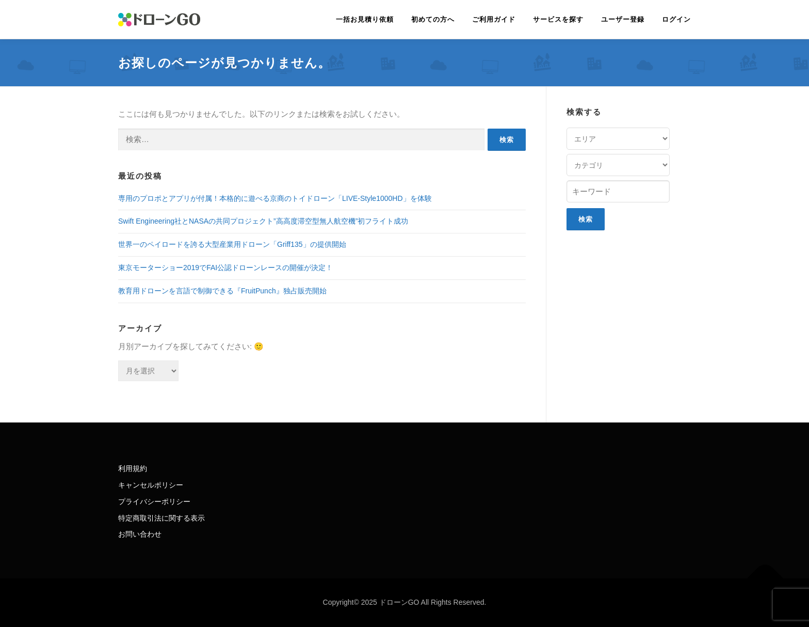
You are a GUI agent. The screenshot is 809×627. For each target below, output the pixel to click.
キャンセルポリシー (150, 485)
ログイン (676, 19)
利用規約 (132, 468)
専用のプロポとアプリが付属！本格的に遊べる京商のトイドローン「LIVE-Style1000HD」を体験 (275, 198)
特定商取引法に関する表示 (161, 518)
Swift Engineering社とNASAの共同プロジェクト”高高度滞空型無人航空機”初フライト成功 (263, 221)
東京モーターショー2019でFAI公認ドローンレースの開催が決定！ (225, 267)
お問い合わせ (139, 534)
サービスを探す (558, 19)
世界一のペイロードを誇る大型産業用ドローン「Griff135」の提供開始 (232, 244)
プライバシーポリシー (154, 501)
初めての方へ (433, 19)
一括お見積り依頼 (365, 19)
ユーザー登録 (622, 19)
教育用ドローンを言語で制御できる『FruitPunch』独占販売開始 (222, 291)
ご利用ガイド (493, 19)
